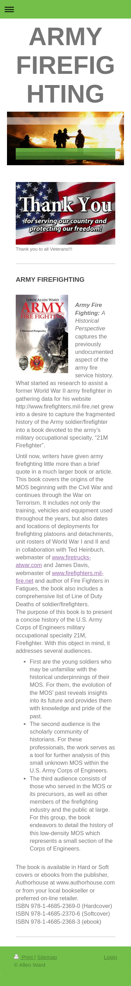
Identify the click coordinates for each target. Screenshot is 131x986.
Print (24, 957)
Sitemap (47, 957)
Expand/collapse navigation (65, 9)
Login (110, 957)
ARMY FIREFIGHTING (65, 65)
